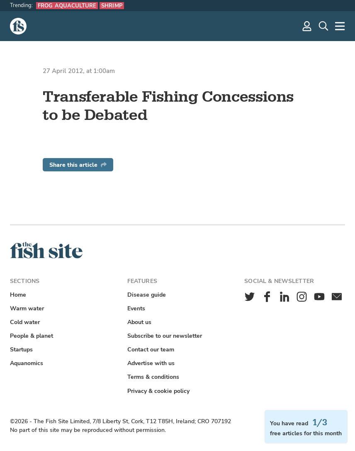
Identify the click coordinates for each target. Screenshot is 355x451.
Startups (21, 349)
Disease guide (146, 295)
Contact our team (150, 349)
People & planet (31, 336)
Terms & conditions (153, 377)
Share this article (78, 165)
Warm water (27, 308)
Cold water (25, 322)
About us (139, 322)
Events (136, 308)
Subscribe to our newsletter (164, 336)
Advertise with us (151, 363)
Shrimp (111, 5)
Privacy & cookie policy (158, 391)
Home (18, 295)
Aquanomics (26, 363)
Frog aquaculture (67, 5)
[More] (340, 26)
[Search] (323, 26)
